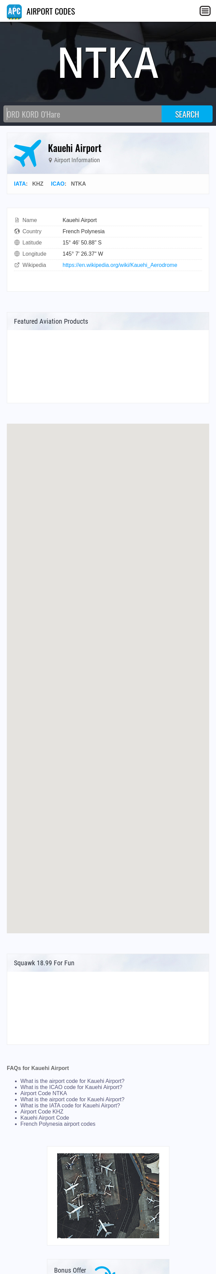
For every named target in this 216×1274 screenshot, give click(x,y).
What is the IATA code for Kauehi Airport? (70, 1105)
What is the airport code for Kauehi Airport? (72, 1081)
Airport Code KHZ (41, 1112)
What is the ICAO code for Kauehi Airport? (71, 1087)
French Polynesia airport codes (58, 1124)
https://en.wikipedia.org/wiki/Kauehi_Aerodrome (120, 265)
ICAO (58, 184)
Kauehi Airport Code (44, 1118)
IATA (20, 184)
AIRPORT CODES (41, 11)
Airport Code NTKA (43, 1093)
